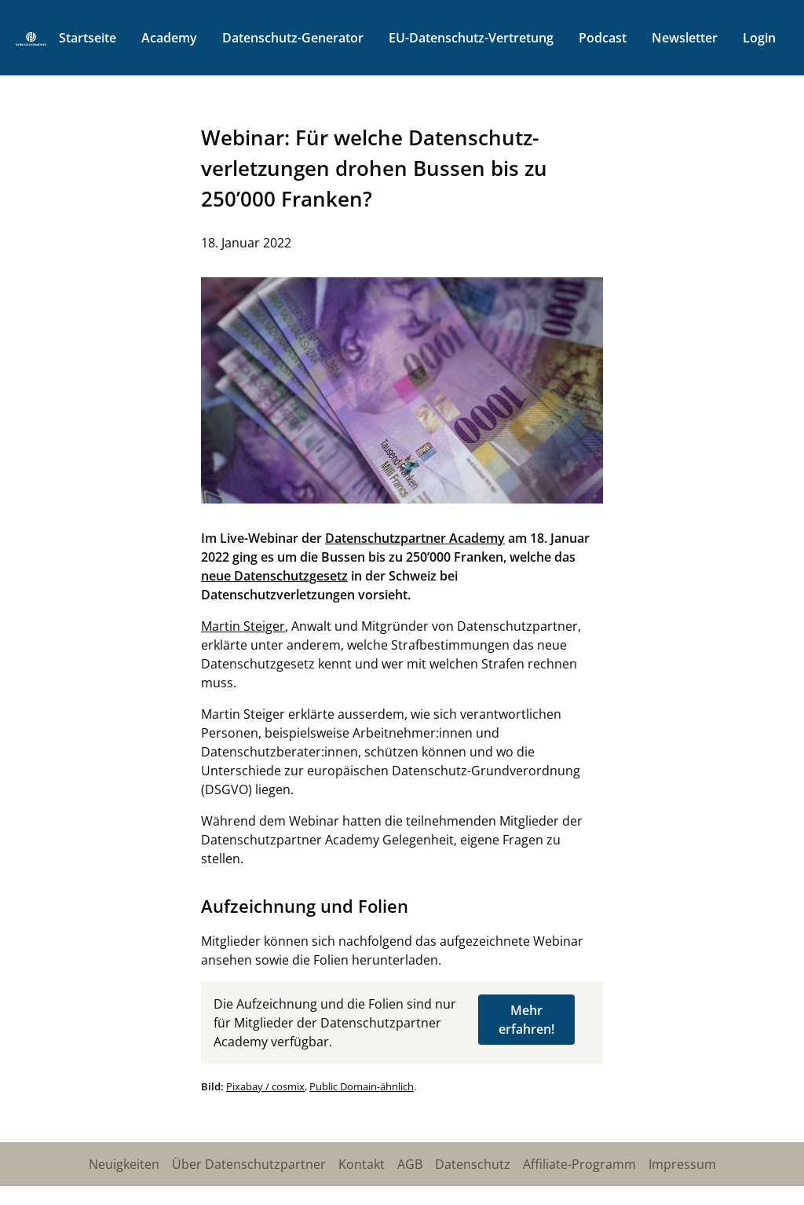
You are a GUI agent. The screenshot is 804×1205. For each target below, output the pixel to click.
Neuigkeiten (124, 1164)
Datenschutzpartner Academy (415, 538)
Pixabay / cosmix (265, 1086)
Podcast (603, 37)
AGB (409, 1164)
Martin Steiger (243, 626)
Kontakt (361, 1164)
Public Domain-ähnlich (361, 1086)
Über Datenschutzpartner (249, 1164)
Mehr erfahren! (526, 1020)
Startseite (87, 37)
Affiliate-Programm (579, 1164)
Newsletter (685, 37)
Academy (169, 37)
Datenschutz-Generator (293, 37)
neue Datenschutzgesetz (274, 575)
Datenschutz (472, 1164)
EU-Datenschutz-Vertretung (471, 37)
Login (759, 37)
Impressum (682, 1164)
